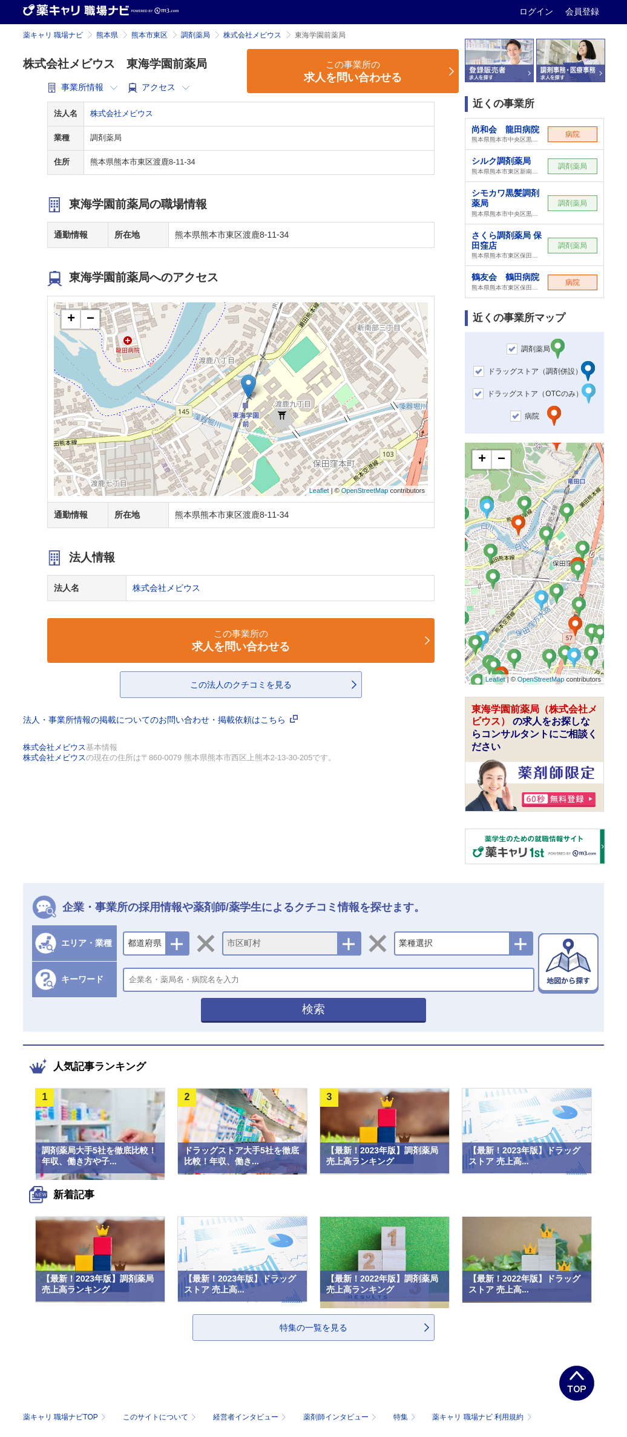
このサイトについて (161, 1417)
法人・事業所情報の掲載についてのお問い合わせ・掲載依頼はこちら (160, 720)
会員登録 (582, 11)
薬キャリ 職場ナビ (53, 35)
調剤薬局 (195, 35)
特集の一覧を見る (313, 1327)
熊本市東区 (149, 35)
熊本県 (107, 35)
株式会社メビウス (252, 35)
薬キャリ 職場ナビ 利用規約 (481, 1417)
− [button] (90, 319)
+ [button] (71, 319)
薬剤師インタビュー (341, 1417)
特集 (405, 1417)
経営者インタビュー (251, 1417)
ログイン (537, 11)
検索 (313, 1009)
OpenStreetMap (365, 490)
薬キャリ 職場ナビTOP (65, 1417)
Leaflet (319, 490)
